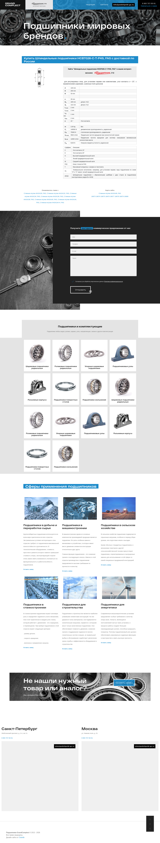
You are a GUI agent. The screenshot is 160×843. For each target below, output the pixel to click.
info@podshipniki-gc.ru (123, 5)
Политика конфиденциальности (113, 281)
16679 (121, 196)
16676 (107, 196)
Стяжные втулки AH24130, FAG (35, 193)
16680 (126, 196)
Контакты (104, 5)
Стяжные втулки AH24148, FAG (110, 193)
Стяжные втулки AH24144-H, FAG (52, 202)
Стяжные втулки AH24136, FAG (52, 196)
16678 (117, 196)
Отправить (80, 290)
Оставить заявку (28, 568)
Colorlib (21, 836)
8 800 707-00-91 (149, 3)
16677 (112, 196)
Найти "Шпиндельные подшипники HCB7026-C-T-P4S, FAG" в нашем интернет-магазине (100, 71)
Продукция (90, 5)
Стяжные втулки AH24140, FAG (46, 199)
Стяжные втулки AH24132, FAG (58, 193)
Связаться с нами (149, 6)
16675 (103, 196)
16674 (98, 196)
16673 (93, 196)
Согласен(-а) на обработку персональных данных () (99, 281)
